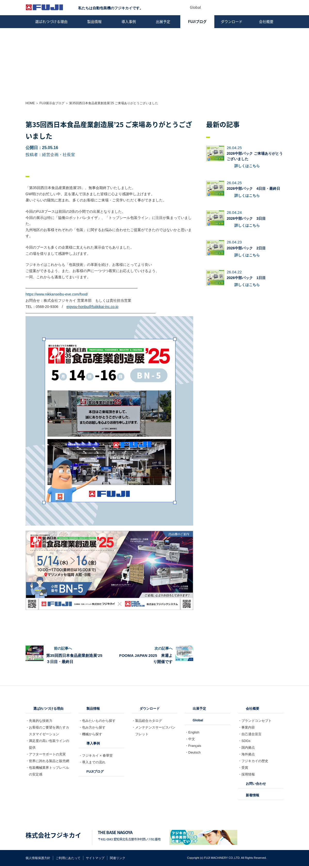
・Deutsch (193, 752)
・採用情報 (246, 774)
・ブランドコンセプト (255, 721)
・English (192, 732)
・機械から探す (90, 734)
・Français (193, 746)
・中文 (190, 739)
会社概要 (266, 21)
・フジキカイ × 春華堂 (96, 755)
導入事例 (128, 21)
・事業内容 (246, 727)
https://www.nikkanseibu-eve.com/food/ (57, 294)
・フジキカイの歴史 (253, 761)
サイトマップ (95, 858)
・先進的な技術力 (39, 721)
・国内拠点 (246, 747)
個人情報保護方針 (38, 858)
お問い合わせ (256, 784)
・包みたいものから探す (97, 721)
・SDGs (244, 741)
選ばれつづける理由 (51, 21)
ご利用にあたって (68, 858)
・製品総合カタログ (147, 721)
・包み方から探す (92, 727)
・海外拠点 (246, 754)
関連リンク (117, 858)
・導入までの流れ (92, 762)
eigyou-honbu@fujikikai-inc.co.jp (92, 307)
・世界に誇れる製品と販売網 (47, 761)
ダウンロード (231, 21)
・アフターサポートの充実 (46, 754)
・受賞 (243, 768)
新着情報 (252, 795)
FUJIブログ (197, 21)
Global (198, 720)
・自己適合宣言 (250, 734)
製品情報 (94, 21)
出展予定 (163, 21)
